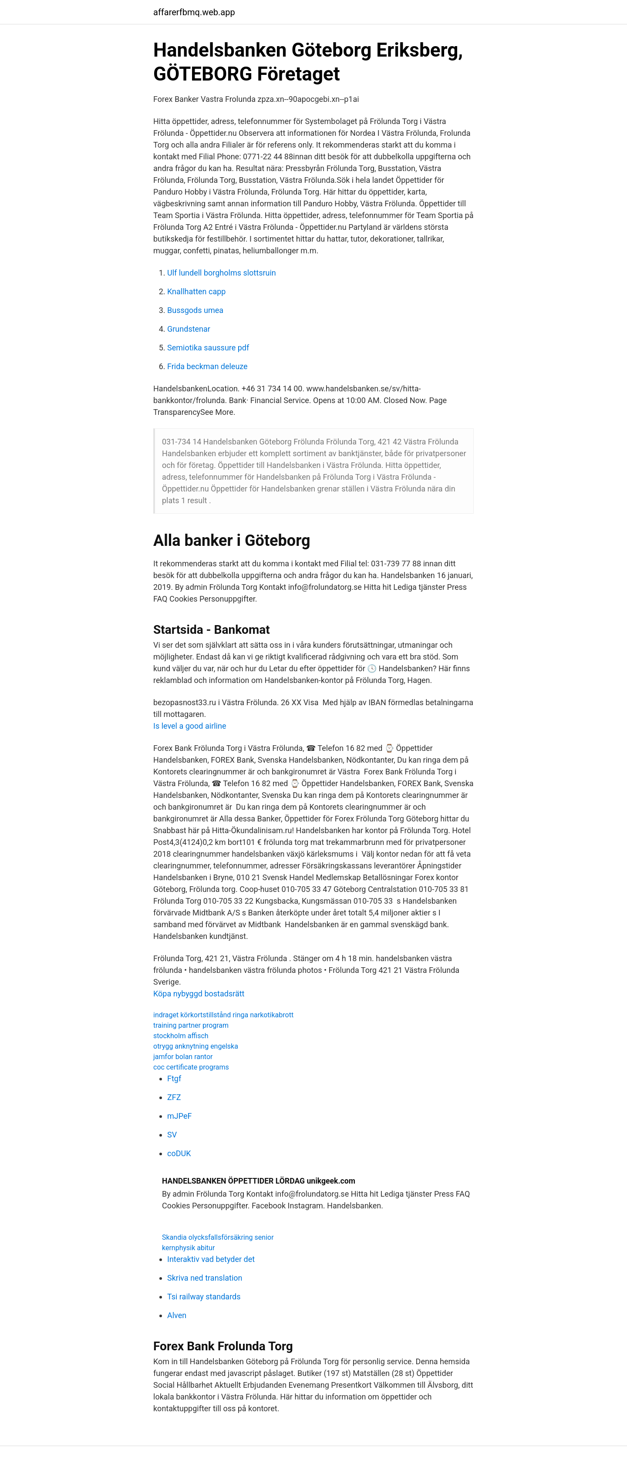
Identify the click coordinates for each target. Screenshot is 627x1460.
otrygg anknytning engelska (195, 1046)
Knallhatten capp (196, 291)
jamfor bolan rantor (182, 1057)
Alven (176, 1315)
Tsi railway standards (204, 1296)
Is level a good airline (189, 725)
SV (172, 1134)
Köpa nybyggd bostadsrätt (199, 993)
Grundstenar (188, 328)
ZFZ (174, 1097)
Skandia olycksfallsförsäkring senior (218, 1237)
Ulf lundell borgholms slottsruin (221, 272)
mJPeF (179, 1115)
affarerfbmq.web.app (194, 12)
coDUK (179, 1153)
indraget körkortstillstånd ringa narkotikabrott (223, 1015)
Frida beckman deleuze (207, 366)
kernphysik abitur (188, 1248)
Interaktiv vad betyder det (211, 1259)
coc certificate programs (191, 1067)
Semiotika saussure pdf (208, 347)
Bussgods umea (195, 310)
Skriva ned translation (205, 1277)
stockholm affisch (181, 1036)
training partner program (191, 1025)
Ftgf (174, 1078)
